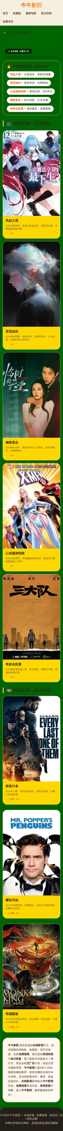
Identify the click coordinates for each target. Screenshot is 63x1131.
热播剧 (17, 13)
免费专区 (8, 21)
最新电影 (31, 13)
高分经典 (46, 13)
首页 (5, 13)
